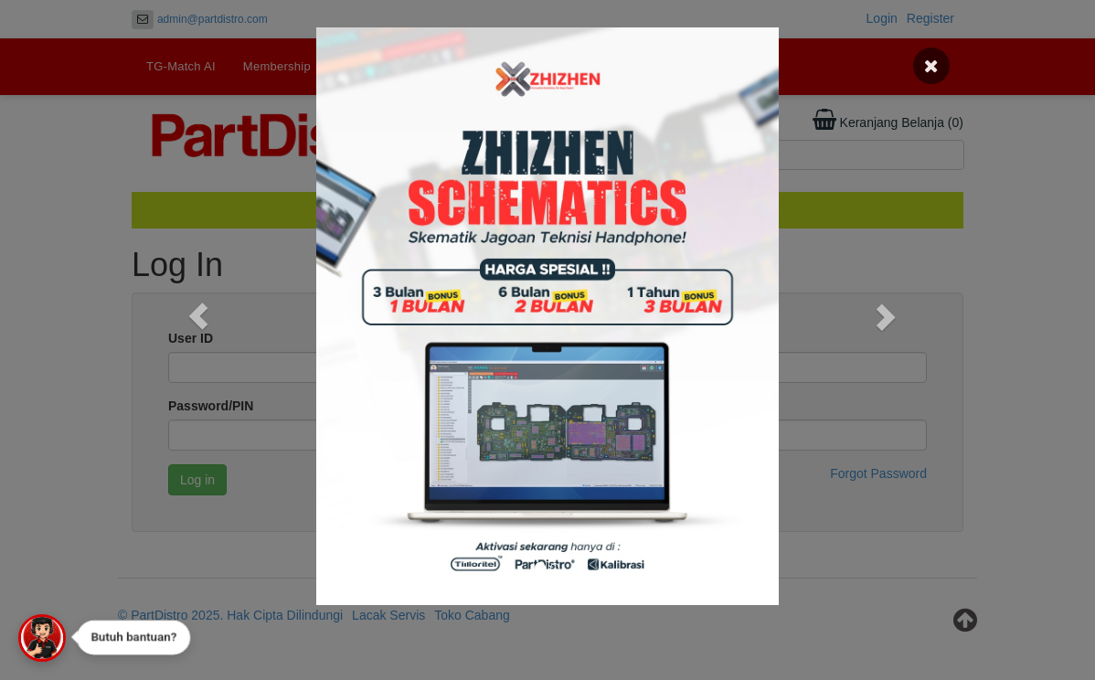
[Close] (931, 66)
